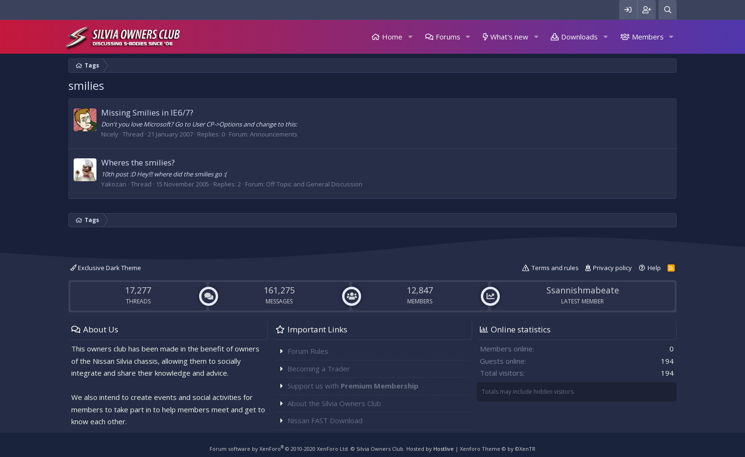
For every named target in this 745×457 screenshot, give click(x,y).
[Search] (668, 9)
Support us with (353, 385)
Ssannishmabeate (582, 290)
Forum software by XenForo (279, 448)
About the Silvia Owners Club (334, 403)
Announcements (273, 134)
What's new (509, 36)
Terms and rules (555, 267)
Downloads (579, 36)
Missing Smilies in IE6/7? (147, 112)
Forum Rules (307, 351)
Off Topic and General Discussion (314, 184)
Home (392, 36)
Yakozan (113, 184)
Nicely (109, 134)
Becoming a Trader (318, 368)
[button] (410, 37)
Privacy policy (612, 267)
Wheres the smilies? (138, 162)
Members (648, 36)
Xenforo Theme (497, 448)
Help (654, 267)
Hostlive (443, 448)
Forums (448, 36)
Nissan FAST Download (325, 420)
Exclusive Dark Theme (105, 267)
